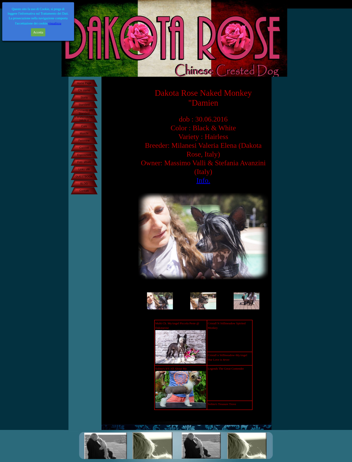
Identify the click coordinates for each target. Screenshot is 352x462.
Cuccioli (84, 147)
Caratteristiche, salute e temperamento (84, 120)
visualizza (54, 23)
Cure (84, 126)
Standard (84, 104)
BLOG (84, 183)
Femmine (84, 140)
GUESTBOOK (83, 176)
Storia (84, 97)
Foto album (84, 162)
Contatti (84, 190)
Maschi (84, 133)
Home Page (84, 83)
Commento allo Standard (84, 112)
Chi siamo (84, 90)
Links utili (84, 169)
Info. (203, 180)
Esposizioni (84, 155)
